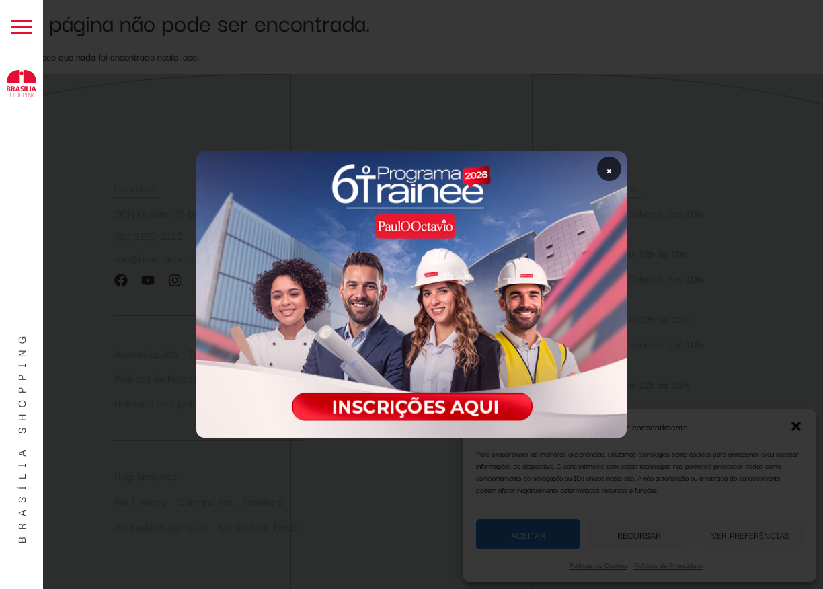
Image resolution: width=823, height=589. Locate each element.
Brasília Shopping (21, 436)
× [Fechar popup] (609, 169)
